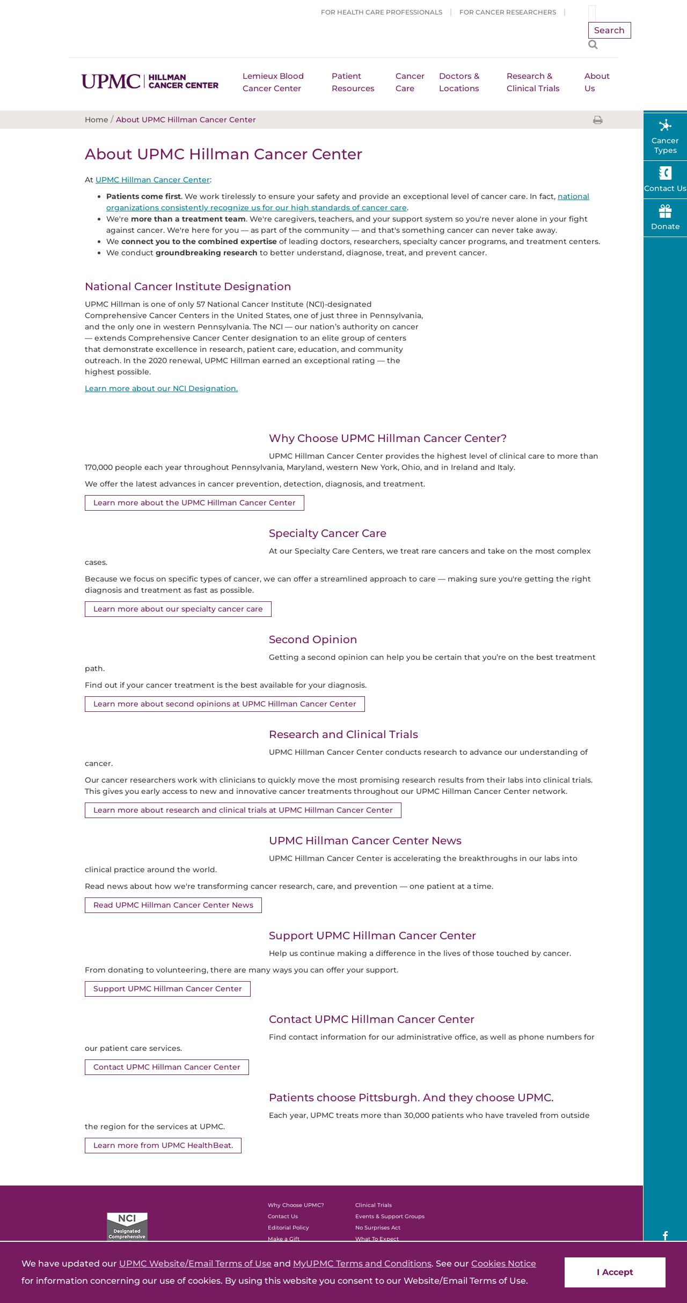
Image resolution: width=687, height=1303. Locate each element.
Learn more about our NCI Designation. (161, 388)
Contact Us (283, 1216)
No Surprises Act (377, 1227)
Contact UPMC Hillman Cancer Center (166, 1067)
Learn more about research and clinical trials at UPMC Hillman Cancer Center (242, 810)
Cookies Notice (503, 1263)
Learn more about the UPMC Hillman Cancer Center (194, 502)
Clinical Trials (373, 1205)
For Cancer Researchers (507, 12)
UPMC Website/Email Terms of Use (195, 1263)
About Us (597, 82)
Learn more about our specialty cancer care (177, 609)
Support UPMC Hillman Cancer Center (167, 988)
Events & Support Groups (390, 1216)
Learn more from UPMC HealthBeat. (163, 1145)
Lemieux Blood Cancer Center (273, 82)
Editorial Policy (288, 1227)
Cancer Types (665, 145)
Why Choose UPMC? (296, 1205)
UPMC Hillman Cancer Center (153, 180)
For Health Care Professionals (381, 12)
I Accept (615, 1272)
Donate (665, 226)
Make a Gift (283, 1238)
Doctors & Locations (459, 82)
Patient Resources (353, 82)
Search (609, 30)
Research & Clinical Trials (533, 82)
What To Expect (377, 1238)
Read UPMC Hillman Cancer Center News (173, 905)
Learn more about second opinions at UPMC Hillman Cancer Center (224, 704)
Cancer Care (410, 82)
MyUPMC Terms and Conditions (362, 1263)
